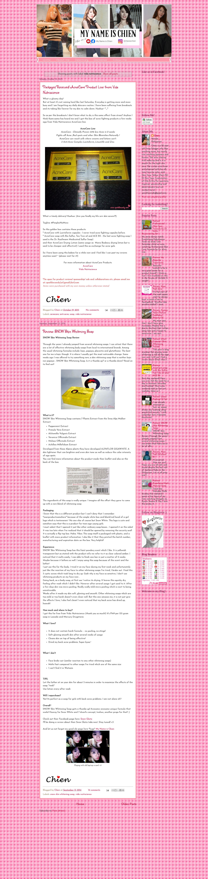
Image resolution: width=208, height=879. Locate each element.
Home (47, 60)
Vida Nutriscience (88, 269)
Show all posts (110, 74)
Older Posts (128, 804)
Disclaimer (100, 60)
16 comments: (94, 790)
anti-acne (64, 314)
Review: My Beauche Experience (158, 260)
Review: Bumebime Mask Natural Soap (161, 483)
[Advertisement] (87, 845)
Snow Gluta (86, 719)
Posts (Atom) (58, 811)
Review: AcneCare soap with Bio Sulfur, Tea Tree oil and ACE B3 (161, 370)
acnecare (54, 314)
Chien (156, 136)
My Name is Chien (105, 729)
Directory (81, 60)
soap (72, 314)
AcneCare (88, 266)
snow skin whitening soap (62, 794)
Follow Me (120, 60)
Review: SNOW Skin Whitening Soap (68, 331)
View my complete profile (154, 197)
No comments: (93, 310)
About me (63, 60)
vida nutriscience (83, 314)
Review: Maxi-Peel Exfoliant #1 (159, 454)
